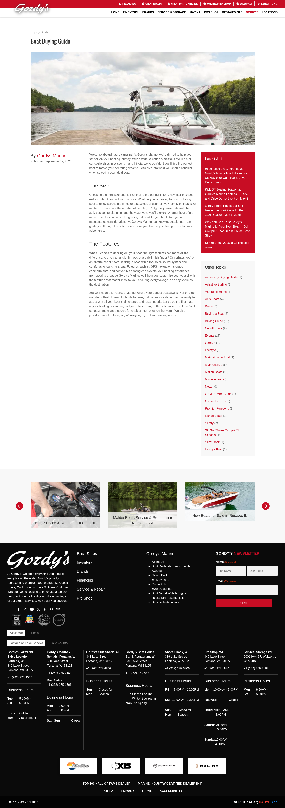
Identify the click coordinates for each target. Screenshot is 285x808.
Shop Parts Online (182, 3)
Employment (160, 579)
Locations (267, 4)
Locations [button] (270, 12)
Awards (157, 570)
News (209, 386)
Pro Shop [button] (211, 12)
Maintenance (213, 364)
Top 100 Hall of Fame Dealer (106, 783)
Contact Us (159, 584)
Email (226, 581)
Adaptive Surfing (216, 284)
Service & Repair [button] (91, 589)
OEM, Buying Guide (218, 393)
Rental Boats (213, 415)
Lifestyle (210, 350)
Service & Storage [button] (172, 12)
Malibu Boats (213, 372)
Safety (209, 423)
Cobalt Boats (213, 328)
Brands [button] (148, 12)
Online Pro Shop (217, 3)
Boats (209, 306)
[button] (19, 506)
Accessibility (171, 790)
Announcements (216, 291)
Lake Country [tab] (59, 643)
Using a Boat (213, 449)
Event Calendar (162, 588)
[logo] (78, 766)
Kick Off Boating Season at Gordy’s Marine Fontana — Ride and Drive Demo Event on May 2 (226, 194)
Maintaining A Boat (217, 357)
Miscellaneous (214, 379)
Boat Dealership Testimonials (171, 566)
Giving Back (160, 575)
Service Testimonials (165, 602)
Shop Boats (152, 3)
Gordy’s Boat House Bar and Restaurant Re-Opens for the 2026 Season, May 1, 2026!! (224, 210)
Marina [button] (195, 12)
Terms (147, 790)
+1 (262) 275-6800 (98, 668)
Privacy (127, 790)
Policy (108, 790)
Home (115, 12)
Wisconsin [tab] (16, 632)
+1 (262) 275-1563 (19, 677)
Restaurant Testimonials (168, 597)
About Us (158, 561)
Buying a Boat (214, 313)
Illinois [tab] (34, 632)
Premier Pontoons (217, 408)
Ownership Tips (215, 401)
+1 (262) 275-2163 (59, 672)
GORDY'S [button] (252, 12)
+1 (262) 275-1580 (216, 668)
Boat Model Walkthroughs (169, 593)
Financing (127, 3)
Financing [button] (85, 580)
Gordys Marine (51, 155)
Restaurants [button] (232, 12)
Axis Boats (212, 299)
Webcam (244, 3)
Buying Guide (40, 32)
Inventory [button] (130, 12)
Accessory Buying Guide (221, 277)
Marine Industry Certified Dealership (170, 783)
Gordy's (210, 342)
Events (209, 335)
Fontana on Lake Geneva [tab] (26, 643)
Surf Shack (212, 442)
